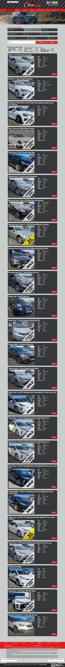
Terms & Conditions (37, 645)
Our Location (47, 10)
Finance (24, 10)
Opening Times (40, 10)
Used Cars (18, 10)
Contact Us (55, 10)
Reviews (32, 10)
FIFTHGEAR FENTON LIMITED (11, 647)
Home (10, 10)
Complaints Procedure (9, 645)
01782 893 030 (54, 5)
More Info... (54, 74)
